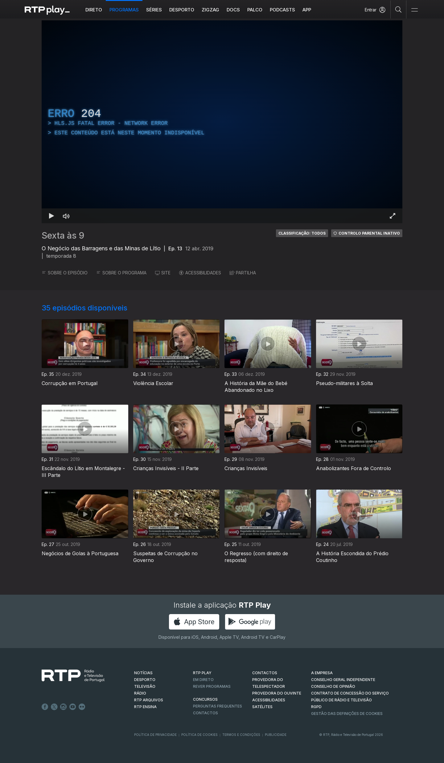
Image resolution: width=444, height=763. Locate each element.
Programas (124, 10)
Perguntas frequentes (217, 706)
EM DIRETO (203, 679)
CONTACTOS (264, 673)
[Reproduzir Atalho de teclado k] (51, 215)
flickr (82, 707)
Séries (154, 10)
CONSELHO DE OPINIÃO (333, 686)
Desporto (181, 10)
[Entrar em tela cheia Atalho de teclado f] (392, 215)
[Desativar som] (66, 215)
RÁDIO (140, 693)
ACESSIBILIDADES (200, 272)
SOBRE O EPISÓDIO (65, 272)
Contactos (205, 713)
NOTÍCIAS (143, 673)
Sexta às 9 (63, 235)
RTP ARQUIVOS (148, 700)
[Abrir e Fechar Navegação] (414, 10)
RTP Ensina (145, 706)
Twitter (54, 707)
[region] (222, 121)
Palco (254, 10)
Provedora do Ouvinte (276, 693)
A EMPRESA (322, 673)
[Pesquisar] (398, 9)
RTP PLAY (202, 673)
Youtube (72, 707)
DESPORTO (144, 679)
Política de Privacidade (155, 734)
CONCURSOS (205, 699)
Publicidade (275, 734)
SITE (163, 272)
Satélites (262, 706)
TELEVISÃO (144, 686)
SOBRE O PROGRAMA (121, 272)
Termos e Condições (241, 734)
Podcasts (282, 10)
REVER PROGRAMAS (212, 686)
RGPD (316, 706)
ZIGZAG (210, 10)
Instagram (63, 707)
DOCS (233, 10)
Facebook (45, 707)
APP (306, 10)
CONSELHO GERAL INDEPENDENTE (343, 679)
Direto (93, 10)
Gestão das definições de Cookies (347, 713)
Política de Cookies (199, 734)
